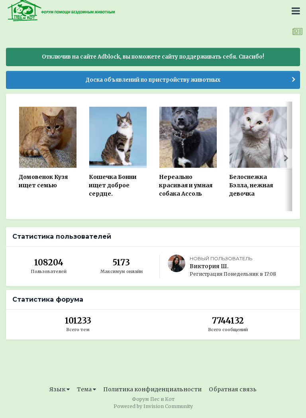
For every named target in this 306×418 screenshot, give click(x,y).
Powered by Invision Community (153, 406)
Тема (86, 389)
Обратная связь (233, 389)
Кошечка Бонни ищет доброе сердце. (113, 185)
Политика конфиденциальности (152, 389)
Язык (59, 389)
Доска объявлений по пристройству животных (153, 80)
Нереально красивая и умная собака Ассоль (185, 185)
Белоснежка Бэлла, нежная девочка (251, 185)
